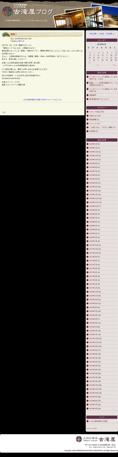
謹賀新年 (92, 95)
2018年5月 (93, 226)
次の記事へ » (110, 34)
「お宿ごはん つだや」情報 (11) (102, 127)
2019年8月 (93, 167)
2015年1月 (93, 381)
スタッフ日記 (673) (96, 112)
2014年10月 (93, 393)
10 (94, 55)
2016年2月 (93, 331)
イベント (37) (94, 123)
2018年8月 (93, 214)
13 (107, 55)
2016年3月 (93, 327)
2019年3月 (93, 187)
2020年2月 (93, 144)
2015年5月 (93, 366)
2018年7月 (93, 218)
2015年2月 (93, 377)
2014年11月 (93, 389)
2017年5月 (93, 272)
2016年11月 (93, 296)
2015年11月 (93, 342)
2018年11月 (93, 202)
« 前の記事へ (93, 34)
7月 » (115, 65)
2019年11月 (93, 156)
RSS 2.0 (89, 428)
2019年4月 (93, 183)
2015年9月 (93, 350)
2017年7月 (93, 265)
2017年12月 (93, 245)
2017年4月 (93, 276)
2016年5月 (93, 319)
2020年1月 (93, 148)
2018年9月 (93, 210)
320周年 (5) (93, 131)
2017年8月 (93, 261)
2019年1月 (93, 195)
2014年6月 (93, 409)
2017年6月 (93, 268)
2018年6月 (93, 222)
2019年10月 (93, 160)
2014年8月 (93, 401)
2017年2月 (93, 284)
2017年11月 (93, 249)
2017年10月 (93, 253)
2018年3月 (93, 233)
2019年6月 (93, 175)
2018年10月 (93, 206)
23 (89, 60)
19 (102, 58)
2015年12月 (93, 338)
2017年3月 (93, 280)
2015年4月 (93, 370)
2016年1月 (93, 334)
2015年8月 (93, 354)
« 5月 (97, 65)
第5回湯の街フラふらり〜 (99, 99)
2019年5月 (93, 179)
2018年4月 (93, 229)
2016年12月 (93, 292)
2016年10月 (93, 300)
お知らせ (20, 41)
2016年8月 (93, 307)
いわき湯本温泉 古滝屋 (98, 421)
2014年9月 (93, 397)
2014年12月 (93, 385)
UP (4, 112)
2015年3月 (93, 373)
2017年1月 (93, 288)
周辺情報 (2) (94, 120)
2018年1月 (93, 241)
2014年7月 (93, 405)
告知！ (14, 34)
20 (107, 58)
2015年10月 (93, 346)
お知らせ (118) (94, 116)
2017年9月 (93, 257)
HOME (102, 34)
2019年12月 (93, 152)
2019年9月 (93, 163)
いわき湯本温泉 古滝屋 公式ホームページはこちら (42, 100)
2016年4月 (93, 323)
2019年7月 (93, 171)
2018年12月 (93, 198)
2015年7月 (93, 358)
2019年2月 (93, 191)
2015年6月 (93, 362)
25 (98, 60)
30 (89, 63)
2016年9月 (93, 303)
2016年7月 (93, 311)
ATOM (95, 428)
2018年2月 (93, 237)
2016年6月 (93, 315)
